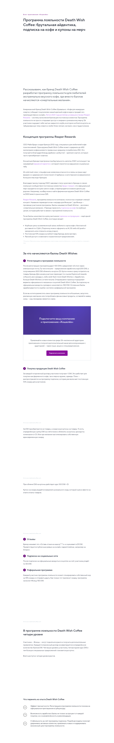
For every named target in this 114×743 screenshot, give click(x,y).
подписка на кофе (68, 208)
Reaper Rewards (29, 200)
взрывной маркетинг (42, 164)
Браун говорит (68, 186)
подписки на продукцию (69, 216)
